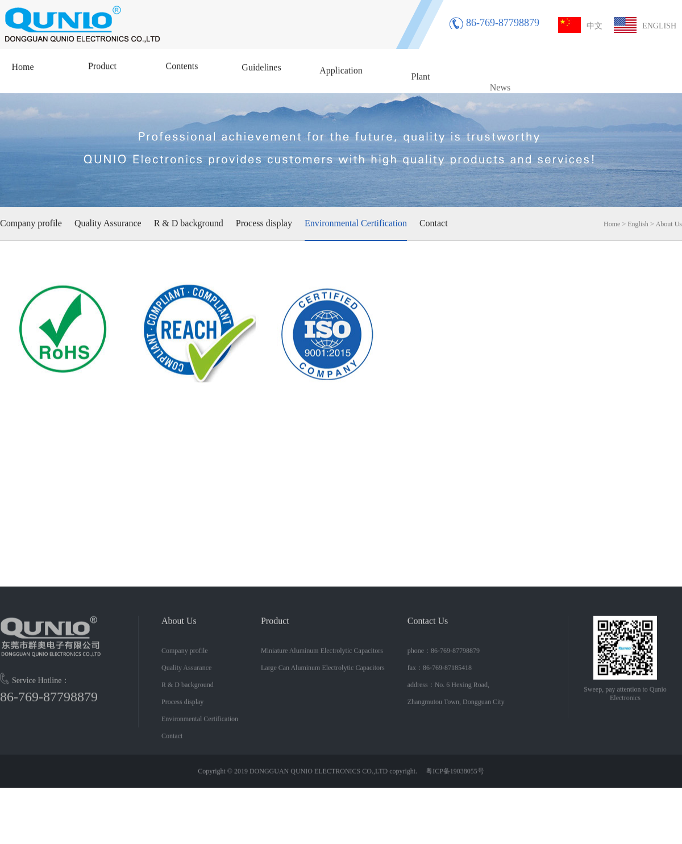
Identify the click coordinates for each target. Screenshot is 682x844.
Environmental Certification (356, 222)
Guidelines (261, 70)
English (637, 223)
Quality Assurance (108, 222)
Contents (182, 67)
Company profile (31, 222)
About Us (669, 223)
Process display (264, 222)
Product (102, 66)
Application (341, 76)
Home (22, 66)
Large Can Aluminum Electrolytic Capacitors (323, 675)
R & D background (188, 222)
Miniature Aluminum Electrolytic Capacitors (322, 658)
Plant (420, 87)
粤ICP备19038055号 (454, 778)
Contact (433, 222)
